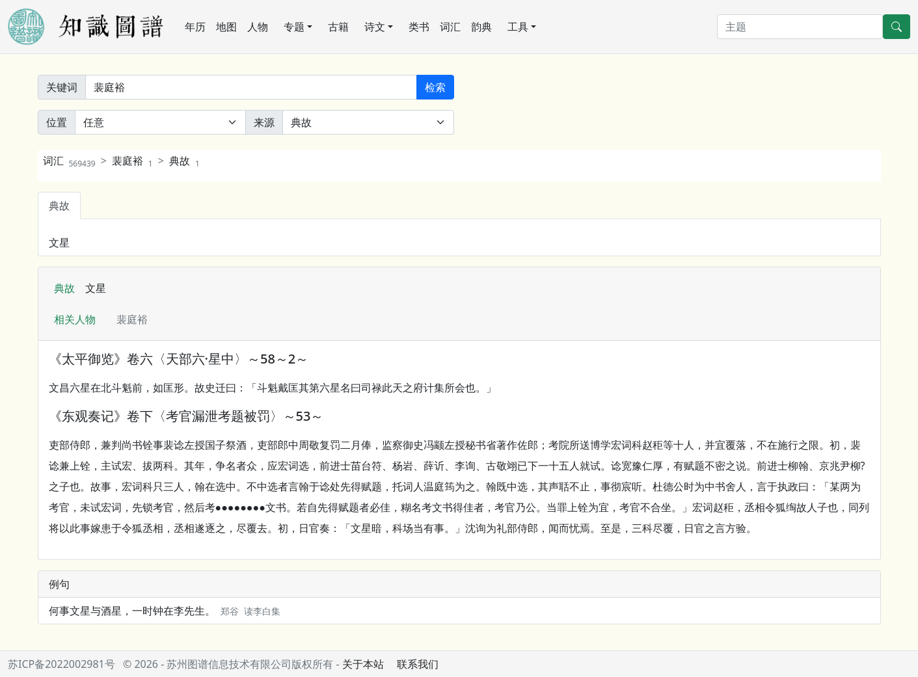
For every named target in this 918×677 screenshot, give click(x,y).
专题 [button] (294, 27)
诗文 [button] (374, 27)
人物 (257, 27)
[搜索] (800, 26)
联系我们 (418, 664)
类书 (419, 27)
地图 (226, 27)
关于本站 (363, 664)
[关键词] (251, 87)
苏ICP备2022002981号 (61, 664)
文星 (59, 242)
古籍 (338, 27)
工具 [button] (517, 27)
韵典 (481, 27)
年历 (195, 27)
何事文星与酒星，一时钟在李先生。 (164, 611)
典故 (184, 160)
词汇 (450, 27)
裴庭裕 (132, 160)
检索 (435, 87)
